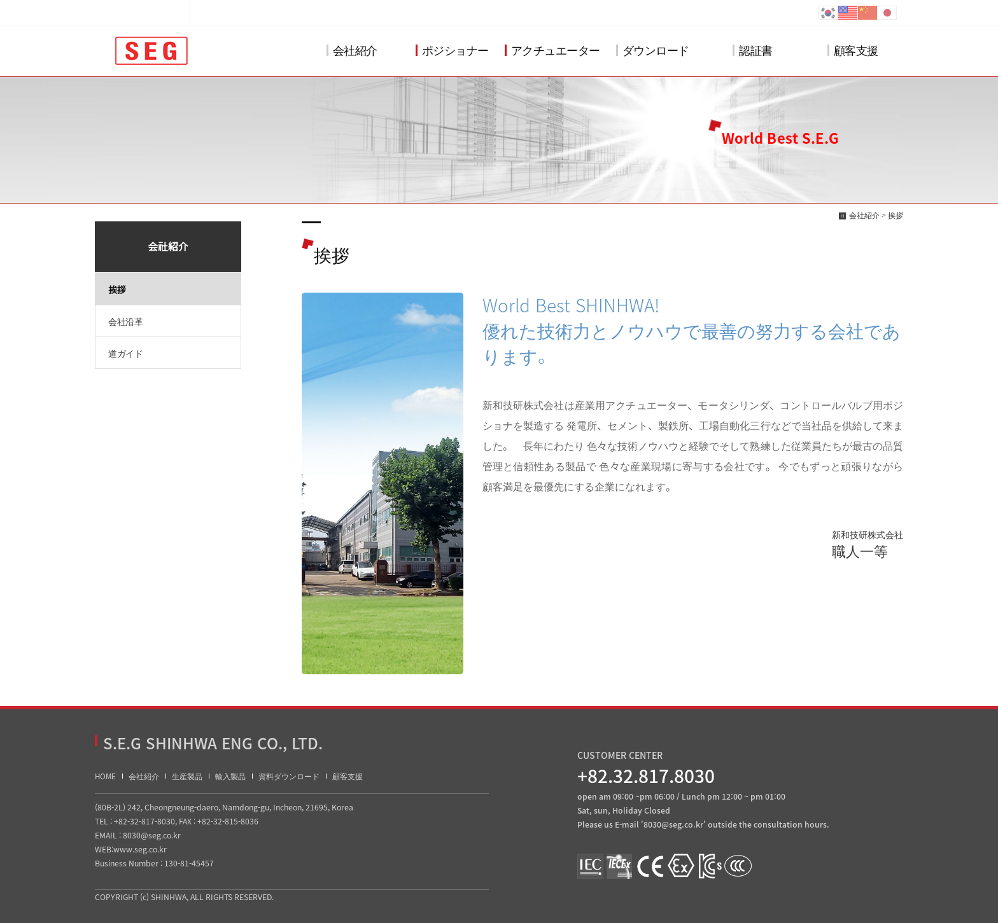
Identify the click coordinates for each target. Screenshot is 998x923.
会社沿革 (125, 321)
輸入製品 (230, 776)
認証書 (753, 50)
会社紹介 (352, 50)
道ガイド (125, 353)
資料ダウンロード (289, 776)
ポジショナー (452, 50)
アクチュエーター (552, 50)
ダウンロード (652, 50)
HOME (105, 776)
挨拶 (116, 289)
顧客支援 (852, 50)
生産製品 (187, 776)
